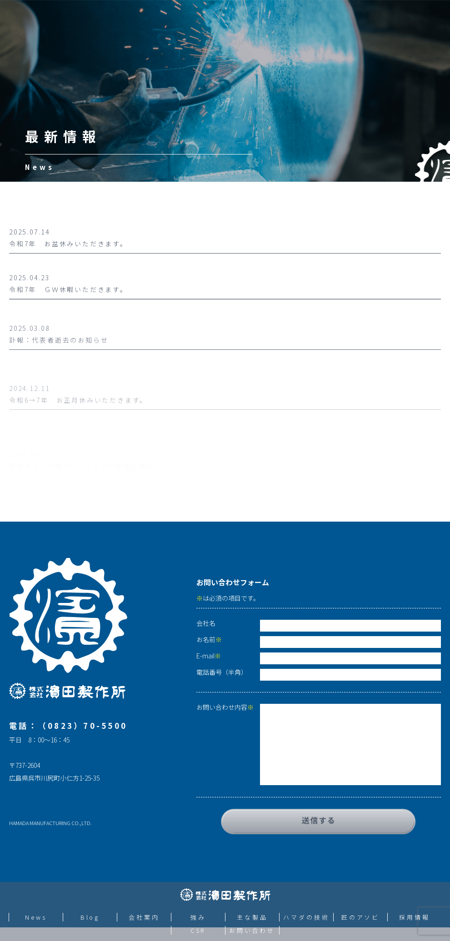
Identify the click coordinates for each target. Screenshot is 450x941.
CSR (198, 930)
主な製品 (252, 917)
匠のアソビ (360, 917)
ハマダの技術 (306, 917)
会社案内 (144, 917)
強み (198, 917)
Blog (90, 917)
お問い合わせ (252, 930)
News (36, 917)
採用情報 (414, 917)
